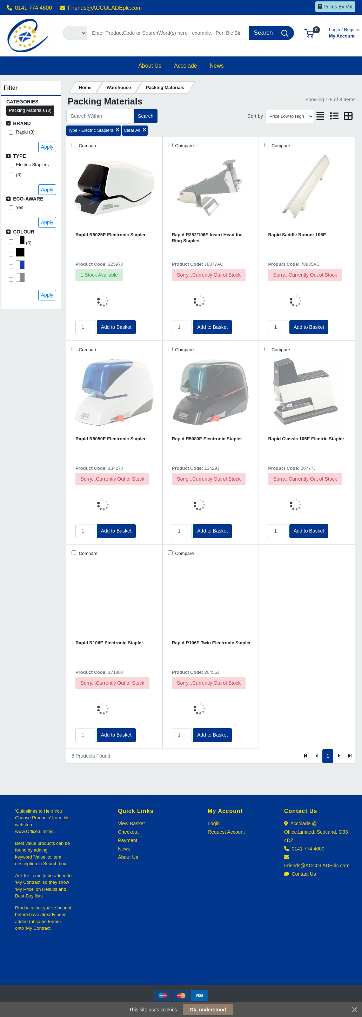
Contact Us (300, 874)
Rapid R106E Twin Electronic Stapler (211, 642)
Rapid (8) (25, 132)
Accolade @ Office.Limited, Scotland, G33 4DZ (316, 832)
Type (19, 156)
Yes (19, 207)
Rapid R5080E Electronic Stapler (207, 438)
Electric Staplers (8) (32, 169)
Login (214, 823)
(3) (23, 240)
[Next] (338, 756)
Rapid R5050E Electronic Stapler (110, 438)
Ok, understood (208, 1009)
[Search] (168, 33)
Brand (22, 123)
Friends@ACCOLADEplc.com (101, 8)
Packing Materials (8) (30, 110)
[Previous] (316, 756)
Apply (47, 147)
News (124, 849)
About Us (128, 857)
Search (145, 116)
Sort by (255, 116)
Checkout (128, 832)
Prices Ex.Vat (335, 6)
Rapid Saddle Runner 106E (297, 234)
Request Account (226, 832)
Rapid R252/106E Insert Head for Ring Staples (207, 237)
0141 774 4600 (29, 8)
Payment (127, 840)
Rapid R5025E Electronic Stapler (110, 234)
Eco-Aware (28, 199)
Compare (88, 145)
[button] (309, 32)
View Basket (131, 823)
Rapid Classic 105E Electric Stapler (306, 438)
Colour (23, 232)
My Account (345, 32)
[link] (181, 972)
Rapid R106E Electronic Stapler (109, 642)
